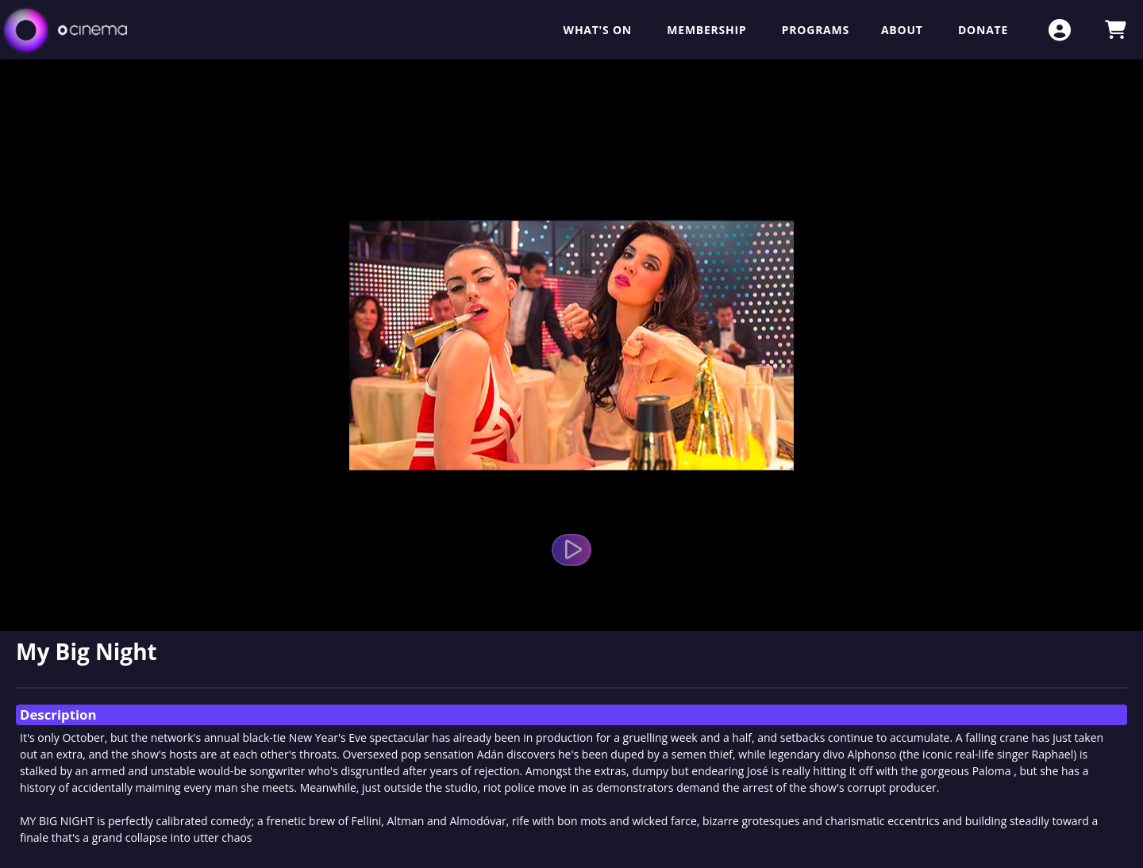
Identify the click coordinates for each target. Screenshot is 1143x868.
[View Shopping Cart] (1115, 30)
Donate (983, 29)
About (903, 29)
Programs (815, 29)
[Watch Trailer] (571, 550)
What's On (600, 29)
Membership (708, 29)
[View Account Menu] (1059, 30)
